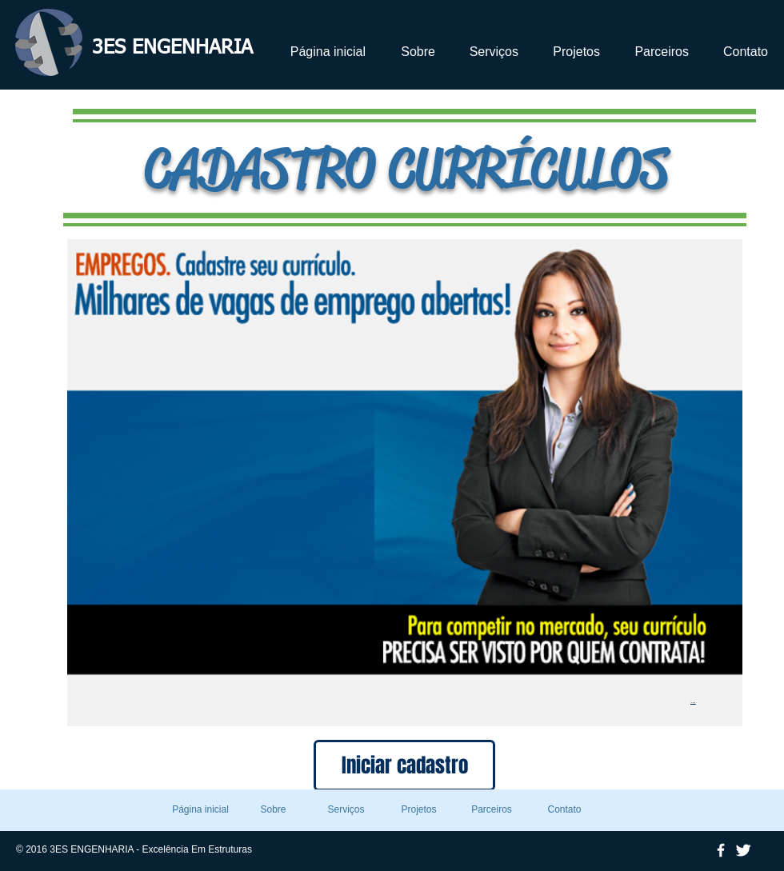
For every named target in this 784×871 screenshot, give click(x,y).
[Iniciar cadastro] (404, 765)
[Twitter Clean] (743, 850)
